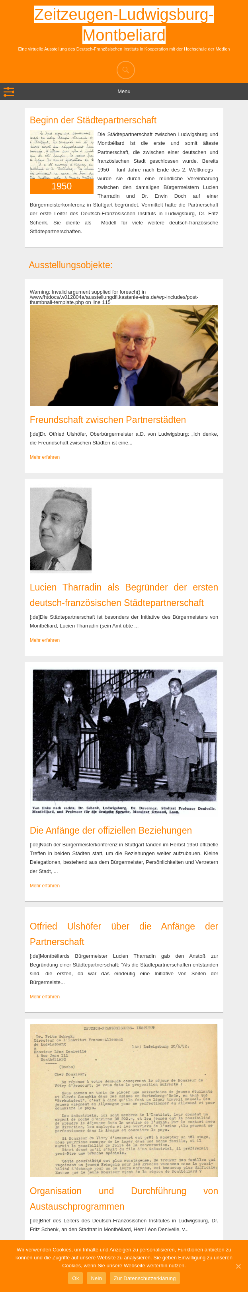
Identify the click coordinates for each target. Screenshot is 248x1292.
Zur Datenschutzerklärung (145, 1278)
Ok (75, 1278)
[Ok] (238, 1266)
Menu (124, 91)
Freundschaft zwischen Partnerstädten (108, 420)
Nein (96, 1278)
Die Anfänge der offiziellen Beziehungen (111, 830)
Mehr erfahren (45, 457)
